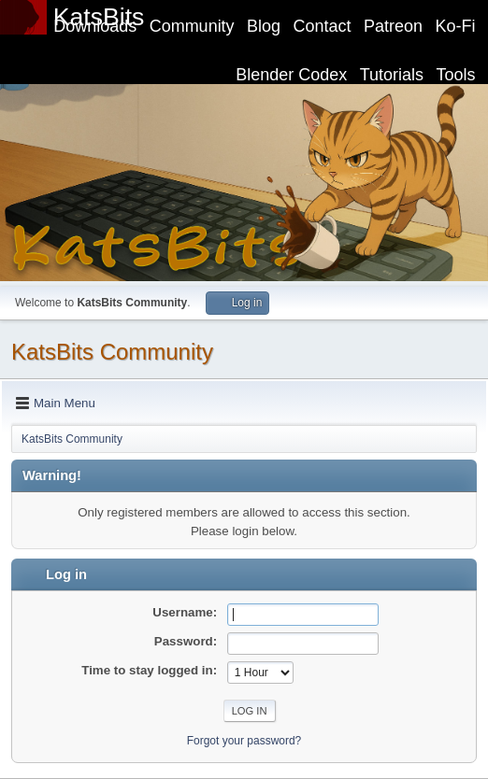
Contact (323, 26)
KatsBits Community (112, 351)
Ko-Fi (456, 26)
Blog (263, 26)
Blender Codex (291, 74)
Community (192, 26)
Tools (456, 74)
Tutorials (391, 74)
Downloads (94, 26)
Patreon (393, 26)
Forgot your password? (244, 740)
